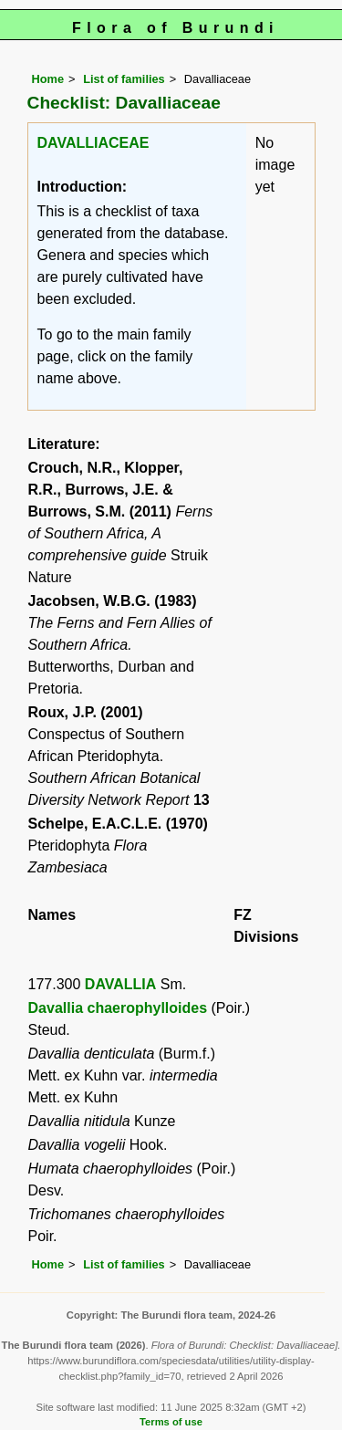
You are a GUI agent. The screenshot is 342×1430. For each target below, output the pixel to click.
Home (48, 79)
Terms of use (171, 1421)
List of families (124, 79)
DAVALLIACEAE (93, 143)
